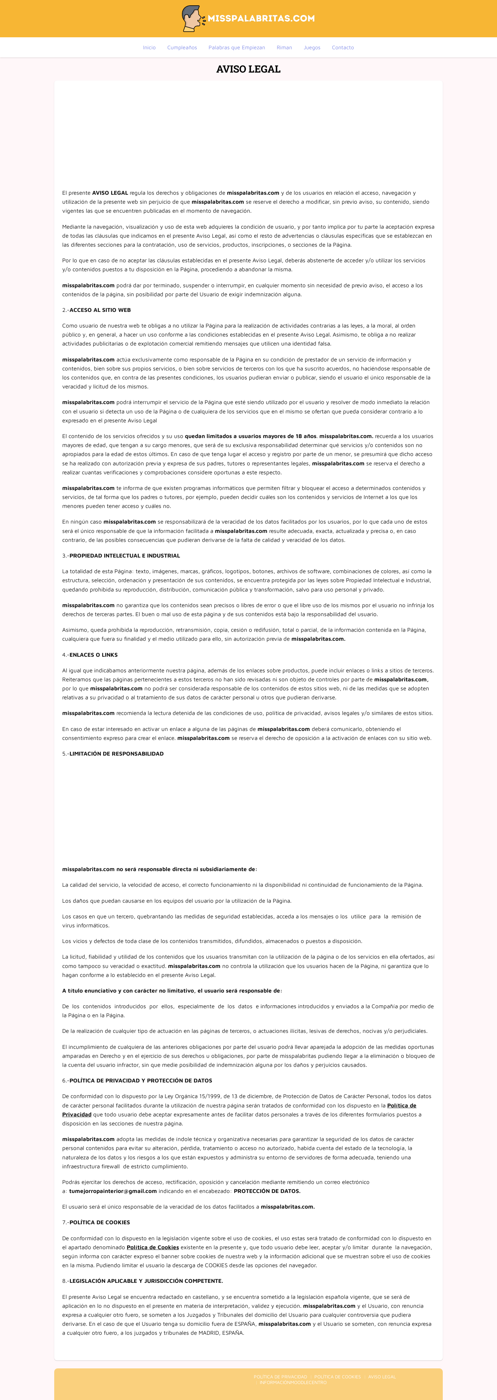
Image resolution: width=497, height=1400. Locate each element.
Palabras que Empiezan (237, 47)
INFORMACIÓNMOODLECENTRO (293, 1382)
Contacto (343, 47)
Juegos (312, 47)
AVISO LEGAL (382, 1376)
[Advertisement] (248, 127)
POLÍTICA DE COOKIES (337, 1376)
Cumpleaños (182, 47)
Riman (284, 47)
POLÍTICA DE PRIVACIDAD (280, 1376)
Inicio (149, 47)
